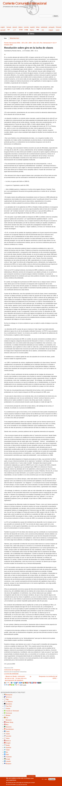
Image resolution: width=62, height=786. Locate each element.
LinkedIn (8, 761)
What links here (14, 38)
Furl (7, 717)
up (30, 676)
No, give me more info (21, 785)
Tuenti (7, 731)
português (51, 27)
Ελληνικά (58, 27)
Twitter (8, 750)
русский (3, 30)
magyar (51, 30)
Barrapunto (9, 694)
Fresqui (8, 708)
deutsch (14, 27)
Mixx (7, 724)
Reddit (8, 745)
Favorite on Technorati (12, 710)
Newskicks (9, 704)
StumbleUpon (10, 729)
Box (7, 752)
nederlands (44, 27)
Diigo (7, 754)
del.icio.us (9, 697)
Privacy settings (31, 776)
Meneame (9, 720)
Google (8, 759)
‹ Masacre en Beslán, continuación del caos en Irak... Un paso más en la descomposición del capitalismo (15, 678)
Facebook (9, 756)
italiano (20, 27)
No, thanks (52, 779)
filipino (32, 30)
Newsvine (8, 727)
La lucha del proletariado (11, 673)
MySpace (8, 763)
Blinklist (8, 715)
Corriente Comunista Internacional (24, 3)
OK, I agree (44, 779)
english (3, 27)
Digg (7, 699)
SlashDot (8, 747)
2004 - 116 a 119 (34, 42)
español (32, 27)
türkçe (38, 27)
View (6, 38)
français (9, 27)
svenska (26, 27)
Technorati (9, 713)
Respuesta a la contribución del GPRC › (48, 677)
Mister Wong (9, 722)
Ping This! (9, 706)
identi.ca (8, 740)
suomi (57, 30)
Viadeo (8, 733)
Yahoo (7, 738)
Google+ (8, 743)
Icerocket (8, 736)
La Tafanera (9, 701)
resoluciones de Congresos (12, 669)
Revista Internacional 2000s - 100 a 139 (15, 42)
